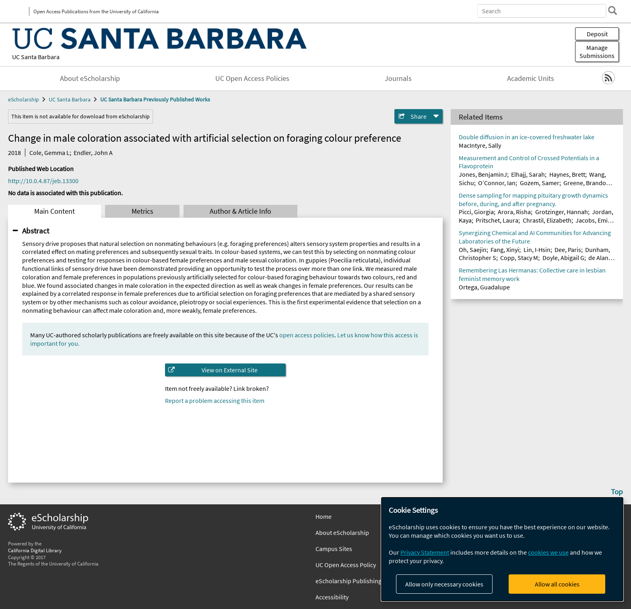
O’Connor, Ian (497, 183)
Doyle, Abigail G (563, 258)
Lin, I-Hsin (537, 250)
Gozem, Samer (539, 183)
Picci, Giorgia (476, 212)
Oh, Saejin (473, 250)
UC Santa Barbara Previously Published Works (155, 99)
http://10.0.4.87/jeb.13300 (43, 181)
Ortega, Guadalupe (484, 287)
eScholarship (23, 99)
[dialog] (502, 549)
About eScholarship (90, 78)
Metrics (142, 211)
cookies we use (548, 552)
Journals (398, 78)
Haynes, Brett (567, 174)
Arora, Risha (514, 212)
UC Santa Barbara (36, 57)
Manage (597, 51)
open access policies (306, 335)
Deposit (597, 34)
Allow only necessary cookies (444, 584)
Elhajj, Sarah (528, 174)
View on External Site (230, 370)
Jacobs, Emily (593, 220)
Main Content (54, 211)
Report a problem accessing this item (214, 400)
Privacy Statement (424, 552)
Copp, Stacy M (519, 258)
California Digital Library (35, 550)
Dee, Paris (568, 250)
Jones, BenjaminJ (483, 174)
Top (617, 491)
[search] (612, 10)
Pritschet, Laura (497, 220)
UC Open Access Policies (252, 78)
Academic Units (530, 78)
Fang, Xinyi (505, 250)
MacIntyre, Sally (480, 145)
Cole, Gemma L (49, 153)
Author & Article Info (240, 211)
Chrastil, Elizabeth (547, 220)
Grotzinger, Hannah (561, 212)
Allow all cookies (557, 584)
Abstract (35, 230)
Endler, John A (93, 153)
